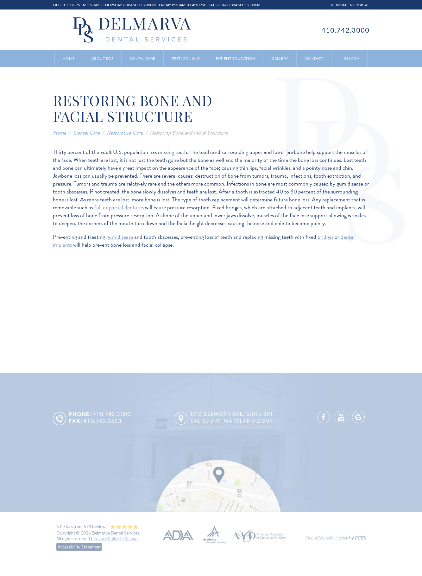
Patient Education (235, 58)
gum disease (119, 236)
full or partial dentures (119, 207)
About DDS (102, 58)
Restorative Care (125, 132)
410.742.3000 (345, 30)
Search (351, 58)
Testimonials (186, 58)
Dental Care (142, 58)
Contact (314, 58)
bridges (325, 236)
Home (69, 58)
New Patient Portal (350, 5)
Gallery (279, 58)
